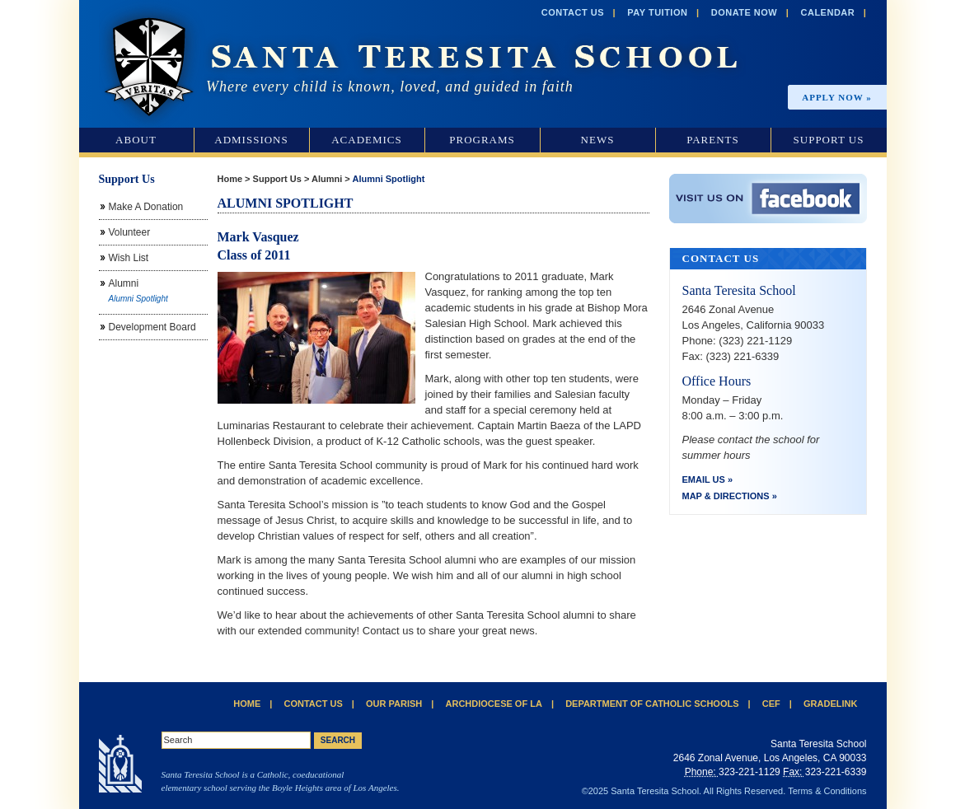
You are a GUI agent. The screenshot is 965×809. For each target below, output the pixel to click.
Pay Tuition (657, 12)
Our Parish (394, 703)
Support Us (829, 139)
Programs (482, 139)
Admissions (251, 139)
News (598, 139)
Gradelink (830, 703)
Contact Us (572, 12)
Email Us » (707, 479)
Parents (712, 139)
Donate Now (744, 12)
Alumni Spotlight (388, 179)
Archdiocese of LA (494, 703)
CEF (771, 703)
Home (230, 179)
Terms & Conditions (827, 791)
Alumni (327, 179)
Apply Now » (837, 97)
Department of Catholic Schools (651, 703)
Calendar (828, 12)
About (136, 139)
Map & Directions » (729, 496)
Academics (366, 139)
